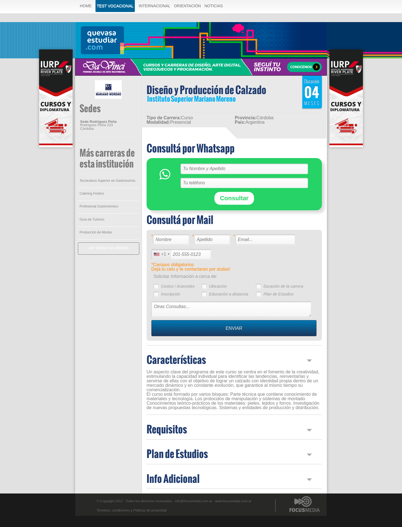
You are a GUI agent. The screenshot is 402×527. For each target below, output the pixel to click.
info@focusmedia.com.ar (193, 501)
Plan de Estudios (279, 294)
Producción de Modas (96, 232)
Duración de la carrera (283, 286)
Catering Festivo (92, 193)
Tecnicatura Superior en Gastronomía (107, 181)
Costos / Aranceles (178, 286)
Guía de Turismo (92, 219)
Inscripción (170, 294)
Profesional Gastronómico (99, 206)
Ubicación (218, 286)
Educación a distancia (228, 294)
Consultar (234, 198)
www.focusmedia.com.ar (233, 501)
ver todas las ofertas (108, 247)
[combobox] (161, 254)
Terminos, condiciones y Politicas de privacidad (132, 510)
